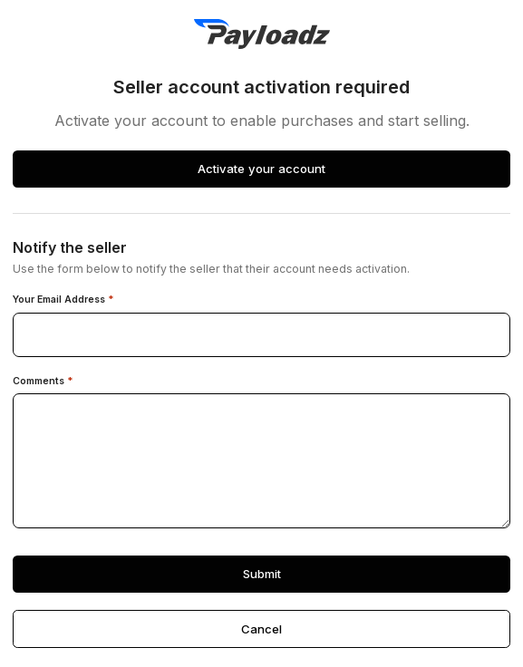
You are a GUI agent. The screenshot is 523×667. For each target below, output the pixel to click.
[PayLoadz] (262, 34)
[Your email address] (261, 335)
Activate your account (261, 168)
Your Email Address (63, 300)
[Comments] (261, 460)
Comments (43, 381)
